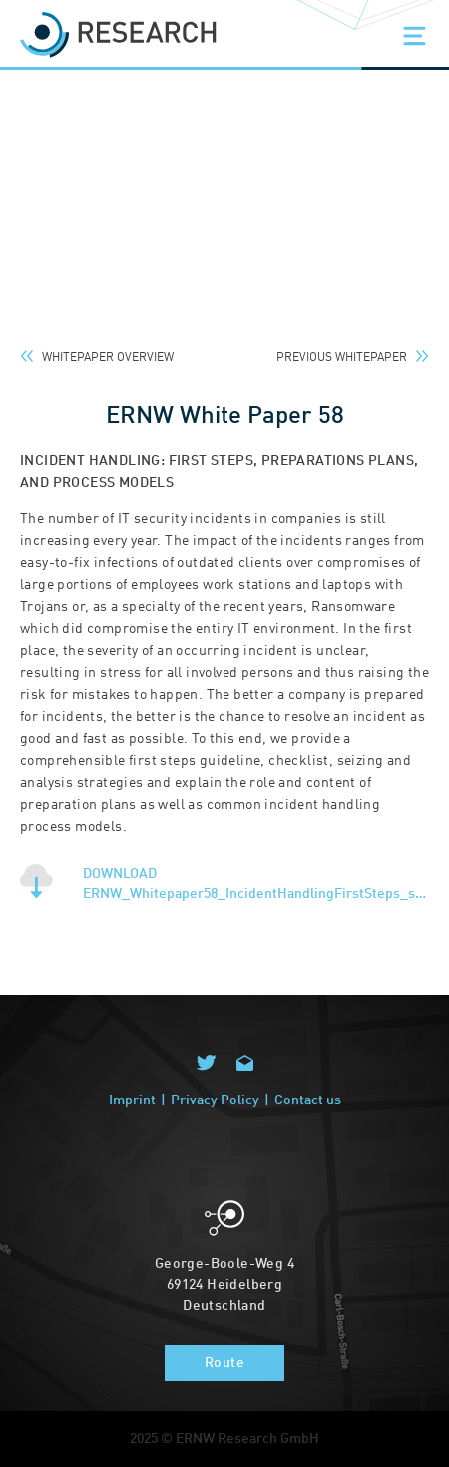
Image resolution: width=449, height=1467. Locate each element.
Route (224, 1363)
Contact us (307, 1100)
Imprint (132, 1100)
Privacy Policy (215, 1100)
